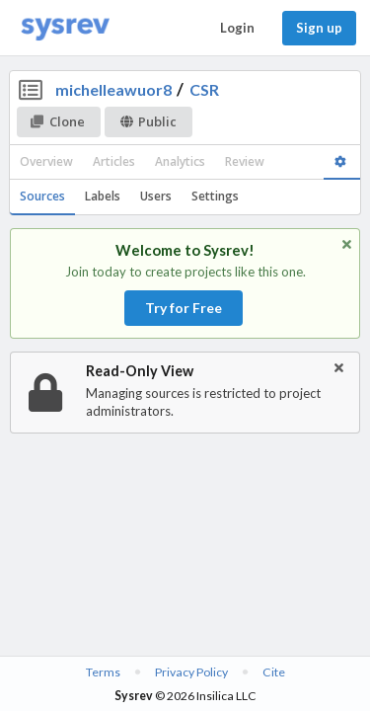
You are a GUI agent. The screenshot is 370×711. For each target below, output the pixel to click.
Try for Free (183, 307)
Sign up (319, 28)
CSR (204, 89)
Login (237, 28)
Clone (58, 121)
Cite (273, 672)
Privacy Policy (191, 672)
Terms (103, 672)
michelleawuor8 (113, 89)
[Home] (65, 28)
